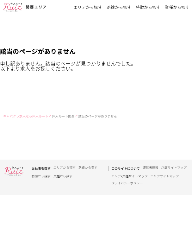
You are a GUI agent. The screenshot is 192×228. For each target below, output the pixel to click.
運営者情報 (150, 168)
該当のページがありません (97, 116)
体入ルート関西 (63, 116)
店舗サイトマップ (174, 168)
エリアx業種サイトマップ (129, 176)
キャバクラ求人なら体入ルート (25, 116)
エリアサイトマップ (165, 176)
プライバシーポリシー (127, 183)
